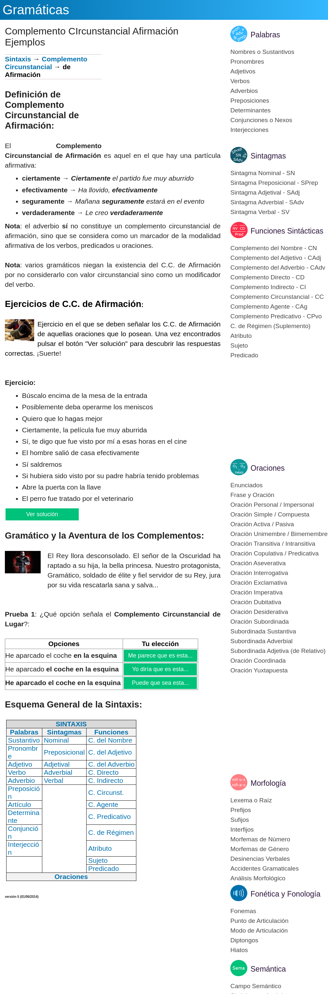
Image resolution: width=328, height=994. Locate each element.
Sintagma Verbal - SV (260, 212)
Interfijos (242, 829)
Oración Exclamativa (258, 582)
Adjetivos (242, 71)
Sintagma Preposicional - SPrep (274, 182)
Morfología (268, 783)
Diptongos (244, 940)
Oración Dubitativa (255, 602)
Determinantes (250, 110)
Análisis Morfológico (257, 878)
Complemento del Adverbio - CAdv (277, 267)
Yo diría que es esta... (160, 669)
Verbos (240, 81)
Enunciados (246, 485)
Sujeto (239, 345)
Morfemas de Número (260, 839)
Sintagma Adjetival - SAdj (265, 192)
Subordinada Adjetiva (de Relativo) (278, 650)
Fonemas (243, 911)
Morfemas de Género (259, 849)
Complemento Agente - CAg (269, 306)
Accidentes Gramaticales (264, 868)
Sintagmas (268, 156)
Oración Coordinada (258, 660)
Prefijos (240, 810)
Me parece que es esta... (160, 655)
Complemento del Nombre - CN (273, 248)
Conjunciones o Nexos (261, 120)
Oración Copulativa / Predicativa (274, 553)
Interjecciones (249, 129)
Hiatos (239, 950)
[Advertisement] (161, 99)
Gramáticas (36, 10)
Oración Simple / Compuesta (269, 514)
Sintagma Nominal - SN (262, 173)
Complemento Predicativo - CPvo (276, 316)
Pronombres (247, 61)
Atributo (241, 335)
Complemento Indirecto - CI (268, 287)
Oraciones (268, 468)
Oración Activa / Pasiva (262, 524)
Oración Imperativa (256, 592)
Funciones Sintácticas (287, 231)
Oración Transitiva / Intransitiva (272, 543)
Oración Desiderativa (259, 611)
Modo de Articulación (259, 930)
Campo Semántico (255, 986)
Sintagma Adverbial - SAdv (267, 202)
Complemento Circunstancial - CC (277, 296)
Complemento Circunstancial (46, 62)
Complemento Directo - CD (267, 277)
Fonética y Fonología (286, 894)
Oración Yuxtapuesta (259, 670)
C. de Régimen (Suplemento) (270, 326)
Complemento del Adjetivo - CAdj (275, 257)
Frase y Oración (252, 494)
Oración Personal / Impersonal (272, 504)
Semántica (268, 969)
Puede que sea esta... (160, 683)
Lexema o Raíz (251, 800)
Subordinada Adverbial (261, 641)
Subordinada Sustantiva (263, 631)
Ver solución (42, 514)
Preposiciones (249, 100)
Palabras (265, 35)
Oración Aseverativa (258, 563)
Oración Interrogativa (259, 572)
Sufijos (239, 819)
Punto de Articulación (259, 920)
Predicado (244, 355)
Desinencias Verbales (260, 858)
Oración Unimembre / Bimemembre (279, 533)
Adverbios (244, 90)
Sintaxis (18, 59)
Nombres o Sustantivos (262, 51)
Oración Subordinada (259, 621)
